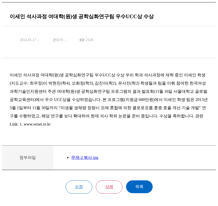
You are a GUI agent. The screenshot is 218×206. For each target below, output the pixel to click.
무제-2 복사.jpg (84, 157)
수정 (79, 186)
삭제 (109, 186)
